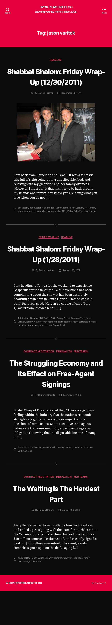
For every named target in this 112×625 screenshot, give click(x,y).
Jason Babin (62, 219)
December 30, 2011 (71, 104)
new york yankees (74, 591)
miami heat (33, 347)
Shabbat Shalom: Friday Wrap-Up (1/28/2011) (56, 270)
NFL (65, 222)
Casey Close (64, 340)
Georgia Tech (80, 340)
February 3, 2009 (72, 428)
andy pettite (24, 591)
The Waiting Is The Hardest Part (56, 527)
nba (60, 222)
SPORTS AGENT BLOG (56, 7)
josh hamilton (50, 344)
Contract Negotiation (37, 374)
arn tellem (23, 219)
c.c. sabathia (34, 480)
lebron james (65, 344)
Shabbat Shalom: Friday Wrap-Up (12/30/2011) (56, 82)
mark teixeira (82, 480)
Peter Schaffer (76, 222)
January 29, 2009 (71, 543)
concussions (36, 219)
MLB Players (64, 374)
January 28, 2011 (71, 292)
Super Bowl (60, 347)
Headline (56, 60)
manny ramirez (65, 480)
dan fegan (49, 219)
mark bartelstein (82, 344)
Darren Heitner (44, 104)
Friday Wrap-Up (48, 249)
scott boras (91, 222)
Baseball (35, 340)
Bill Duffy (45, 340)
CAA (54, 340)
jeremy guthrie (34, 344)
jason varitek (77, 219)
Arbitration (23, 340)
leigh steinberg (26, 222)
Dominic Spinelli (46, 428)
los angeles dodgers (46, 222)
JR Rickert (90, 219)
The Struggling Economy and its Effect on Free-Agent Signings (56, 400)
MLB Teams (83, 374)
